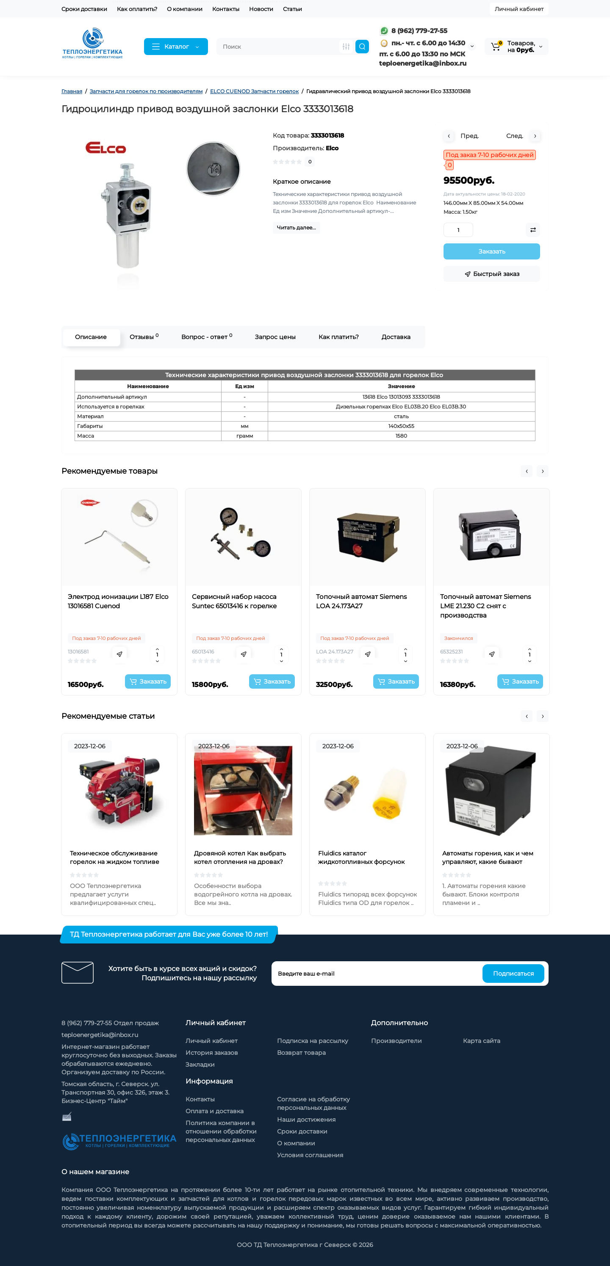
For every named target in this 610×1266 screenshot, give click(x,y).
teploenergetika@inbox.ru (99, 1035)
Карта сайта (481, 1041)
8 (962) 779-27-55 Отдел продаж (110, 1023)
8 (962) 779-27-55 (413, 31)
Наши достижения (306, 1119)
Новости (261, 9)
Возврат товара (301, 1052)
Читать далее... (296, 227)
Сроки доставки (84, 9)
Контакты (225, 9)
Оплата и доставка (215, 1111)
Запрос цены (274, 337)
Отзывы (142, 337)
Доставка (394, 337)
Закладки (200, 1064)
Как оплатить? (137, 9)
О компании (184, 9)
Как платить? (337, 337)
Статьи (292, 9)
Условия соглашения (310, 1155)
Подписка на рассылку (312, 1041)
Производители (396, 1041)
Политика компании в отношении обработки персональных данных (221, 1131)
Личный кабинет (519, 9)
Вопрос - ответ (205, 337)
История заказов (212, 1052)
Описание (89, 337)
